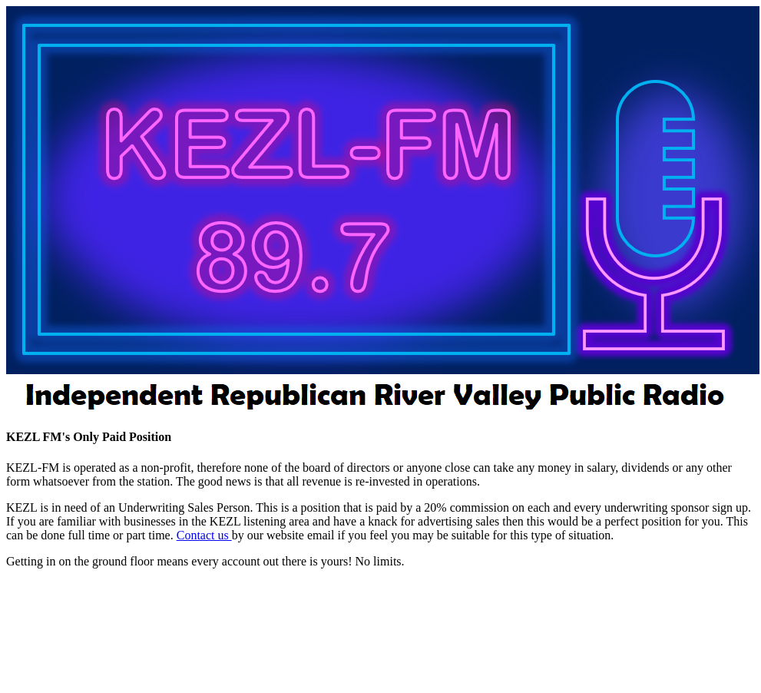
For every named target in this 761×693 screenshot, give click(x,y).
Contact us (204, 535)
